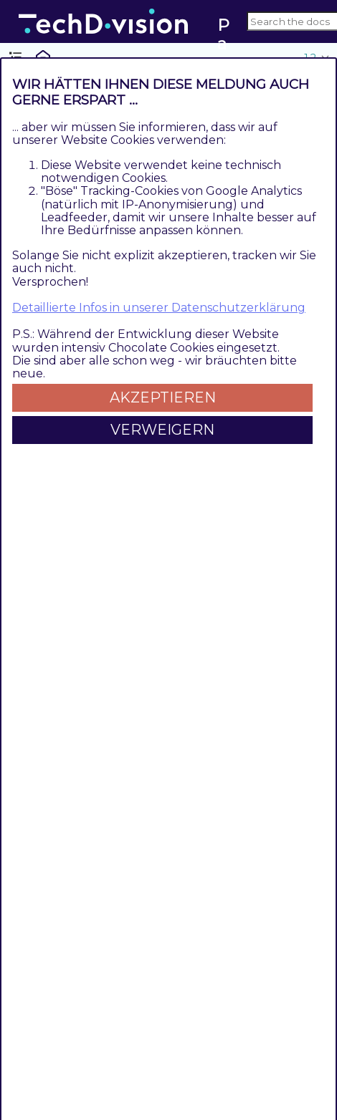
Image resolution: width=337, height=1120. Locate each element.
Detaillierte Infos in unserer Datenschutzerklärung (158, 307)
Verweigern (162, 429)
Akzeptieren (163, 397)
